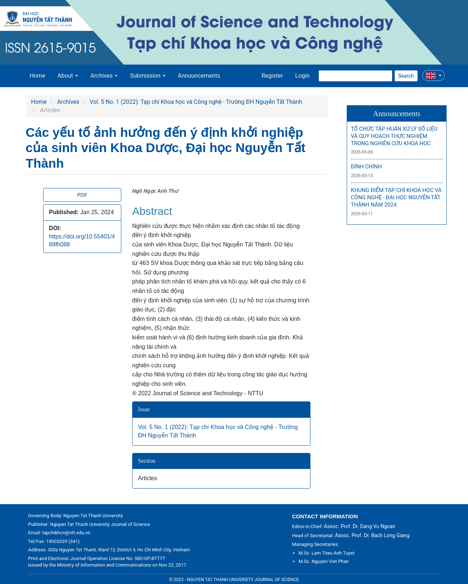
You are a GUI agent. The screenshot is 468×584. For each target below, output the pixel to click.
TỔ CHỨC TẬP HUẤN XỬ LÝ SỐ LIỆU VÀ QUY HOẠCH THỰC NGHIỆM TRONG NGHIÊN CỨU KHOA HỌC (394, 136)
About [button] (68, 75)
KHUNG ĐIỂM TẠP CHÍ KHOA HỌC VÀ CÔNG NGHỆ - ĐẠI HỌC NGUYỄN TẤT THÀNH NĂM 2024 (396, 197)
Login (302, 75)
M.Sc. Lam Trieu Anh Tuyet (326, 553)
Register (272, 75)
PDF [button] (82, 195)
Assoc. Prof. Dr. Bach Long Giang (372, 535)
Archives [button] (104, 75)
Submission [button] (148, 75)
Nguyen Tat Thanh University (93, 515)
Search (406, 76)
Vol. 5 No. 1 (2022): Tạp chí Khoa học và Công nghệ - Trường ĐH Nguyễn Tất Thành (196, 101)
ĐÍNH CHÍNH (366, 166)
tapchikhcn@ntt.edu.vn (66, 532)
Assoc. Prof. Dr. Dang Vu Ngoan (359, 526)
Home (37, 75)
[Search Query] (355, 75)
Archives (68, 101)
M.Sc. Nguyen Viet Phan (323, 561)
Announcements (199, 75)
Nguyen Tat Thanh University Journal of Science (100, 524)
